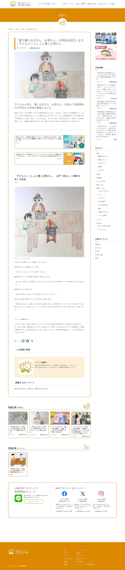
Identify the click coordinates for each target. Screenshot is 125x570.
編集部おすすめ (103, 156)
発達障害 (99, 178)
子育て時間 (101, 201)
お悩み (77, 4)
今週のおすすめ (91, 4)
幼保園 (112, 4)
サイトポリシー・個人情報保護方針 (85, 564)
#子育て (97, 251)
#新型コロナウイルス (41, 388)
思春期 (83, 4)
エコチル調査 (102, 215)
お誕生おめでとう (103, 212)
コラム (100, 194)
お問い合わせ (79, 561)
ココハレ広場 (100, 181)
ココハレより (102, 229)
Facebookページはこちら (63, 511)
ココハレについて (81, 550)
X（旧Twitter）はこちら (81, 511)
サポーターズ (102, 163)
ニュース (99, 219)
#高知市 (97, 244)
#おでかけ (98, 248)
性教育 (100, 166)
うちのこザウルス (103, 191)
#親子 (97, 258)
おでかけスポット (103, 4)
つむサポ (101, 170)
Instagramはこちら (100, 511)
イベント (71, 4)
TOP (65, 550)
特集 (97, 153)
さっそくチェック (33, 501)
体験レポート (102, 159)
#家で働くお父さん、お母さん (23, 388)
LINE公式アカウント (81, 558)
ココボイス (101, 198)
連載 (99, 208)
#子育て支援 (99, 255)
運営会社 (78, 553)
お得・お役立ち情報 (104, 226)
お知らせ (99, 223)
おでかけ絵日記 (103, 205)
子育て (65, 4)
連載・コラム (100, 188)
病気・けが (99, 185)
